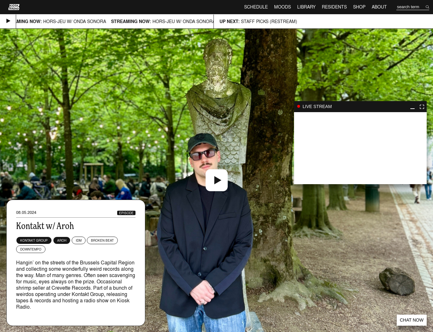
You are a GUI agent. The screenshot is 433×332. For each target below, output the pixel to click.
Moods (282, 7)
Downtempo (30, 249)
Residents (334, 7)
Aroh (61, 240)
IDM (78, 240)
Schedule (256, 7)
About (379, 7)
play (360, 148)
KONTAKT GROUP (34, 240)
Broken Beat (102, 240)
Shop (359, 7)
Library (306, 7)
